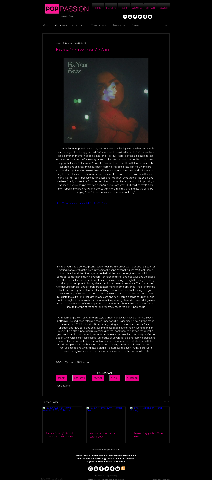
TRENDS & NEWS (78, 25)
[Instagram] (125, 17)
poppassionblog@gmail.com (106, 449)
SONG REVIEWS (61, 25)
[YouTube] (150, 17)
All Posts (45, 25)
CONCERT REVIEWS (98, 25)
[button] (166, 25)
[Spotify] (130, 17)
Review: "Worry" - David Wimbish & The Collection (60, 435)
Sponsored (136, 25)
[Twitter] (140, 17)
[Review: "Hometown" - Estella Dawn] (106, 418)
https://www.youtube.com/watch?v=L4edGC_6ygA (81, 203)
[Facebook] (135, 17)
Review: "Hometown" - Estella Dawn (102, 435)
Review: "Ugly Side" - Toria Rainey (148, 435)
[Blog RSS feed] (123, 468)
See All (167, 401)
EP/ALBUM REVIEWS (118, 25)
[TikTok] (145, 17)
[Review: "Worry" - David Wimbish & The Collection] (62, 418)
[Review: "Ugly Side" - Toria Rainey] (149, 418)
